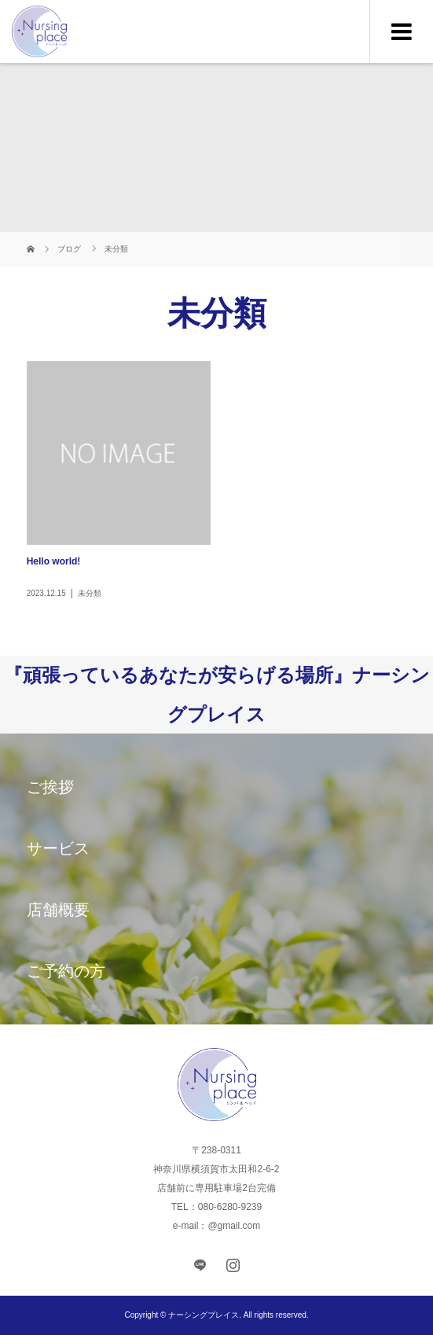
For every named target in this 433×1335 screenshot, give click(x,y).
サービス (58, 848)
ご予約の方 (66, 971)
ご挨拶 (50, 787)
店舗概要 (58, 909)
